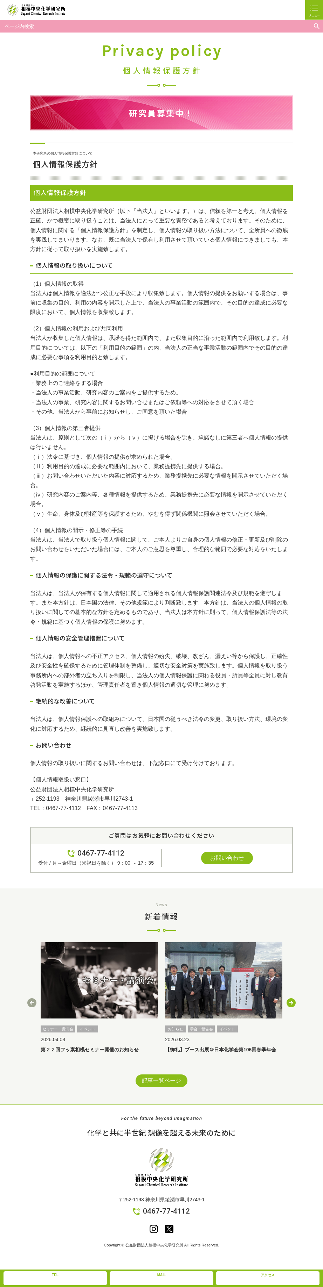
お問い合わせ (227, 858)
